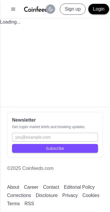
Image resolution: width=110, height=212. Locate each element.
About (13, 187)
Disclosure (47, 195)
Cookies (90, 195)
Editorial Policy (79, 187)
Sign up (73, 8)
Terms (13, 203)
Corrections (19, 195)
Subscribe (55, 148)
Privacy (70, 195)
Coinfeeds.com (38, 168)
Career (31, 187)
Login (98, 8)
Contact (51, 187)
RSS (29, 203)
